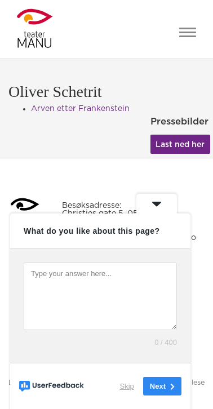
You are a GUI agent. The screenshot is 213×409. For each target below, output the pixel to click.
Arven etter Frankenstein (80, 109)
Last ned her (180, 145)
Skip (127, 386)
